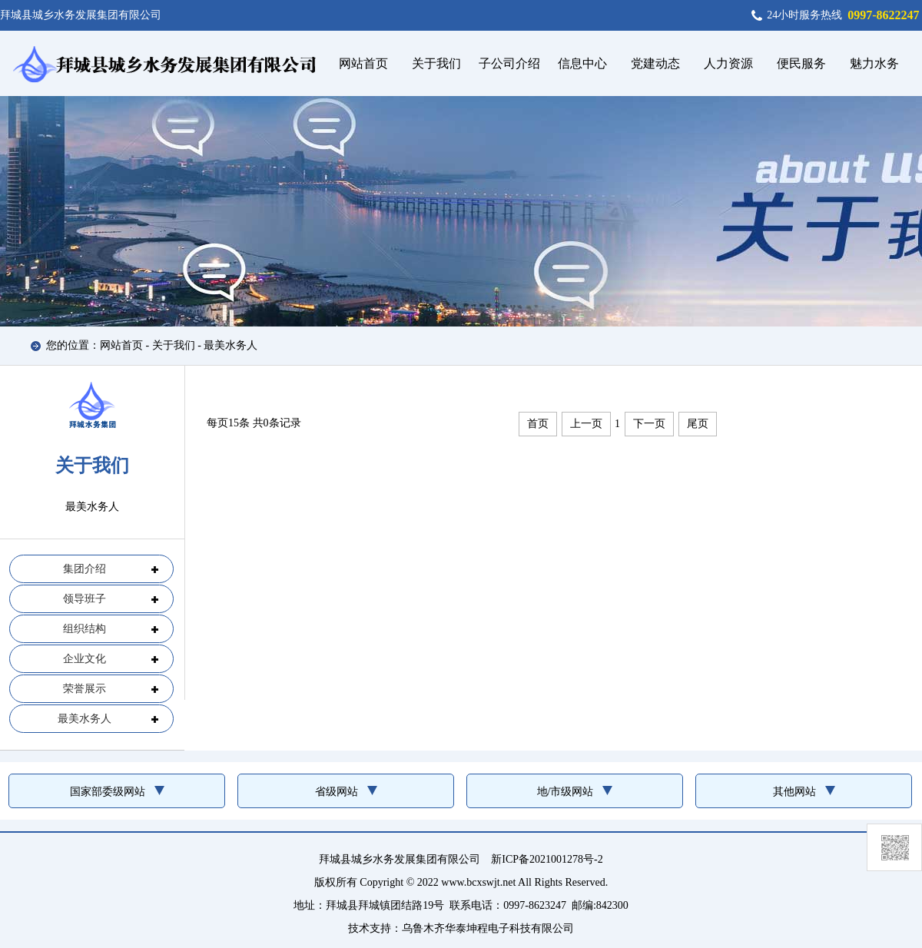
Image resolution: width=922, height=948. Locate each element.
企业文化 (84, 659)
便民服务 (801, 63)
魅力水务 (874, 63)
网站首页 (363, 63)
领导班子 (84, 599)
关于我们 (436, 63)
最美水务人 (230, 345)
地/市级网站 (565, 791)
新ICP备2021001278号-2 (546, 859)
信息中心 (582, 63)
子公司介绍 (509, 63)
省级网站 (336, 791)
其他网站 (794, 791)
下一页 (649, 423)
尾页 (697, 423)
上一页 (586, 423)
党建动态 (655, 63)
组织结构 (84, 629)
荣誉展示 (84, 688)
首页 (538, 423)
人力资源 (728, 63)
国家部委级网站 (107, 791)
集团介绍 (84, 569)
